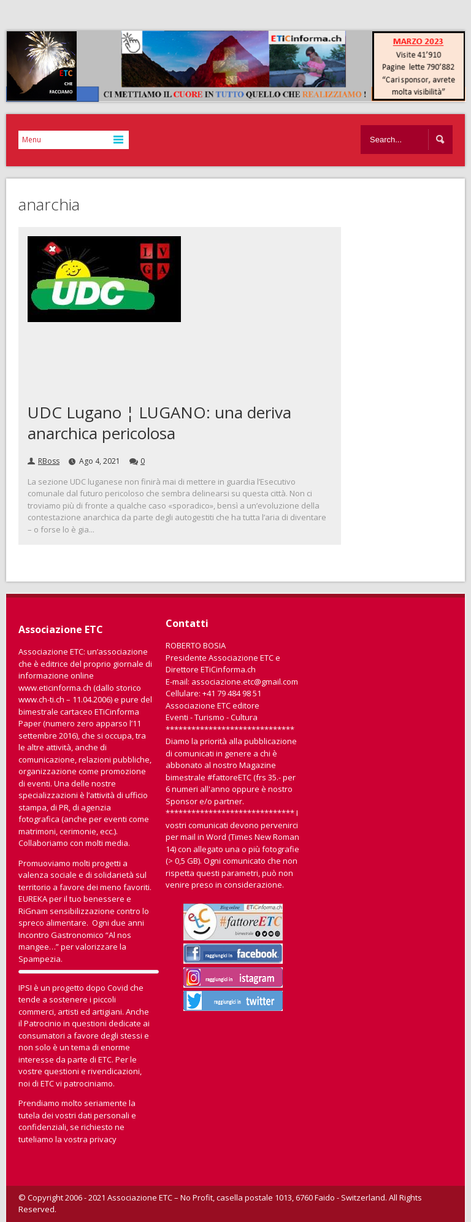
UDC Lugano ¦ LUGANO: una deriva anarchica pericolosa (159, 422)
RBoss (48, 461)
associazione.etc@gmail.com (244, 681)
